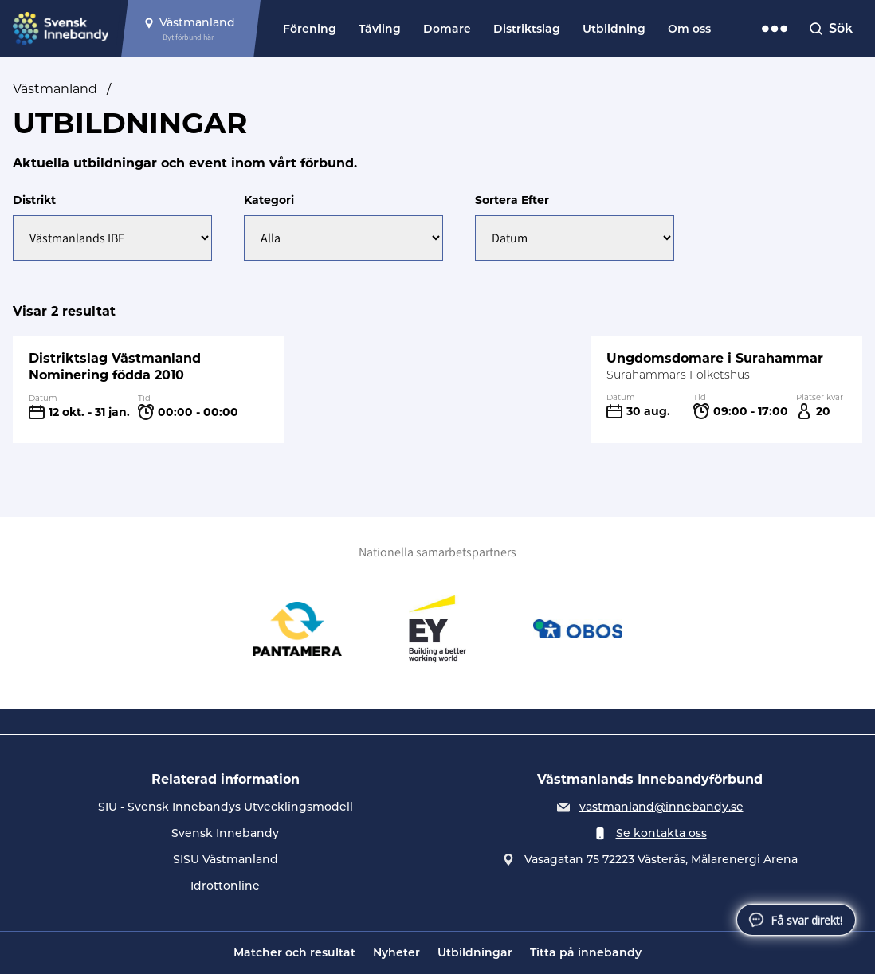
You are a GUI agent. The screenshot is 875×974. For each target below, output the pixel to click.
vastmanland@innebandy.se (661, 806)
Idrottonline (225, 885)
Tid (144, 398)
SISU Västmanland (225, 859)
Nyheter (396, 952)
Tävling (380, 29)
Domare (447, 29)
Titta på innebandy (586, 952)
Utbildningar (475, 952)
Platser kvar (819, 397)
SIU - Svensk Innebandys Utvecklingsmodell (225, 806)
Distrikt (34, 200)
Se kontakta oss (661, 833)
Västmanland (55, 88)
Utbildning (614, 29)
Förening (309, 29)
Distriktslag (526, 29)
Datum (43, 398)
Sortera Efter (512, 200)
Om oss (689, 29)
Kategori (269, 200)
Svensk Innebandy (225, 833)
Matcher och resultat (294, 952)
